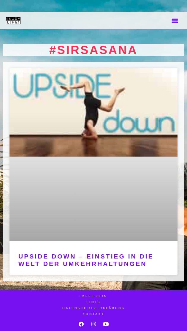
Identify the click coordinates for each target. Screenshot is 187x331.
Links (94, 302)
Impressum (94, 296)
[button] (175, 21)
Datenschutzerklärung (93, 308)
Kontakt (93, 314)
